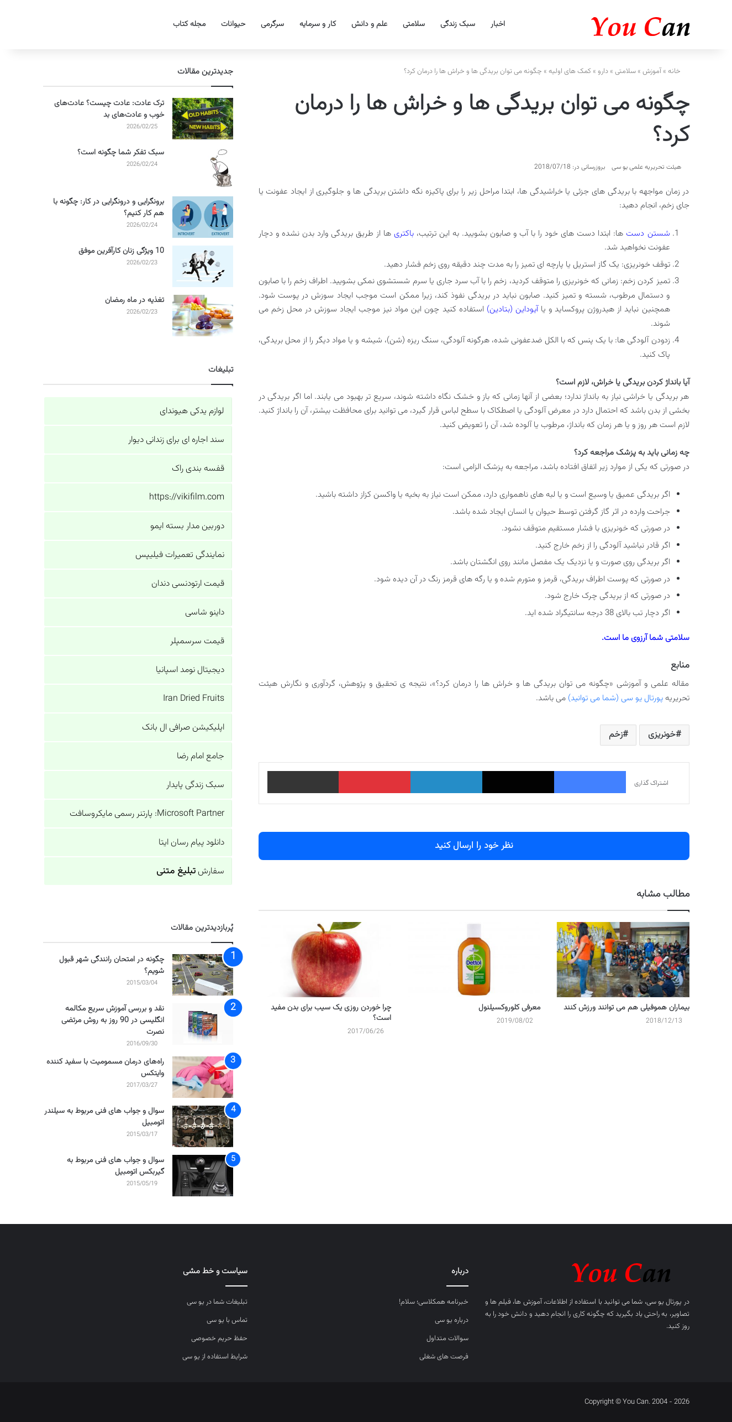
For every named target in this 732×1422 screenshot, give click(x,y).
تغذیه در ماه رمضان (134, 300)
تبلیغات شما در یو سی (217, 1302)
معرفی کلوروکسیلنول (509, 1008)
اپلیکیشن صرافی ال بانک (183, 727)
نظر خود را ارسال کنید (474, 845)
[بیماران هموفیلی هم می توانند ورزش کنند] (623, 959)
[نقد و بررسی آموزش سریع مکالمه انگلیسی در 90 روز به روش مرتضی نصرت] (202, 1024)
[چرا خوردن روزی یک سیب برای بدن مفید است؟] (325, 959)
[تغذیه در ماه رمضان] (202, 315)
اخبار (498, 24)
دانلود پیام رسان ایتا (191, 842)
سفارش (190, 871)
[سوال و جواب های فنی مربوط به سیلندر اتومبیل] (202, 1126)
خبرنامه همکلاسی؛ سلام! (433, 1302)
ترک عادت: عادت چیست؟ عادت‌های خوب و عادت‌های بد (109, 109)
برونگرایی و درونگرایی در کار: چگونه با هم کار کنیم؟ (108, 208)
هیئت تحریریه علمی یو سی (646, 167)
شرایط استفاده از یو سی (214, 1356)
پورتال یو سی (664, 1302)
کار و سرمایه (317, 24)
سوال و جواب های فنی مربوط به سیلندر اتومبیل (104, 1117)
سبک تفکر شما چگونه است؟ (120, 153)
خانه (678, 71)
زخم (616, 735)
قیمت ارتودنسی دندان (187, 584)
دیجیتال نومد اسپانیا (190, 670)
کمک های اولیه (570, 71)
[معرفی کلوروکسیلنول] (474, 959)
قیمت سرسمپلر (197, 641)
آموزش (652, 71)
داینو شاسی (204, 612)
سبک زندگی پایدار (195, 785)
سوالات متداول (447, 1338)
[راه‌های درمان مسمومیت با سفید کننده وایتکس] (202, 1077)
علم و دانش (369, 24)
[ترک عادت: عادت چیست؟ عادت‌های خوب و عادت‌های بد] (202, 118)
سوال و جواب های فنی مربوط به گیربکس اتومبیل (115, 1166)
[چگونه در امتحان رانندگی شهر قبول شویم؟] (202, 975)
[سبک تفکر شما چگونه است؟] (202, 168)
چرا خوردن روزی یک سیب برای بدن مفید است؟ (331, 1013)
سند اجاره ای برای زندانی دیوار (176, 440)
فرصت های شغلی (443, 1356)
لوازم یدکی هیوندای (192, 411)
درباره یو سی (451, 1320)
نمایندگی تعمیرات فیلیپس (179, 555)
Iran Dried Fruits (193, 699)
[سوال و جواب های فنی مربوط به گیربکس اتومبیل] (202, 1175)
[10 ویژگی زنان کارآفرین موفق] (202, 266)
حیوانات (233, 24)
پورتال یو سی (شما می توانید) (615, 698)
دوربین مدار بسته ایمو (187, 526)
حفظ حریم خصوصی (219, 1338)
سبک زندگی (457, 24)
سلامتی (414, 24)
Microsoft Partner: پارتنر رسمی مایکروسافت (147, 814)
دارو (603, 71)
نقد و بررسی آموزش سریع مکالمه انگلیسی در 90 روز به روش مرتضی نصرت (112, 1020)
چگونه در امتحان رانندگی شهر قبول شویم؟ (111, 965)
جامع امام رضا (200, 756)
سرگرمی (272, 24)
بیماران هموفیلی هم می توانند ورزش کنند (626, 1008)
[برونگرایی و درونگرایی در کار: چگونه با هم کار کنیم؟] (202, 217)
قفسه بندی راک (198, 469)
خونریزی (662, 735)
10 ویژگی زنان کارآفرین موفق (121, 251)
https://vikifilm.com (186, 497)
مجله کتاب (189, 24)
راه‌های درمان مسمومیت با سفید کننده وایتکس (105, 1068)
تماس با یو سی (227, 1320)
